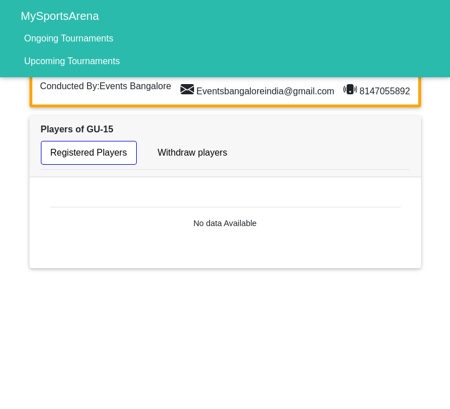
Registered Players (89, 152)
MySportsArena (60, 16)
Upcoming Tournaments (72, 61)
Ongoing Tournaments (68, 38)
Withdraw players (193, 152)
